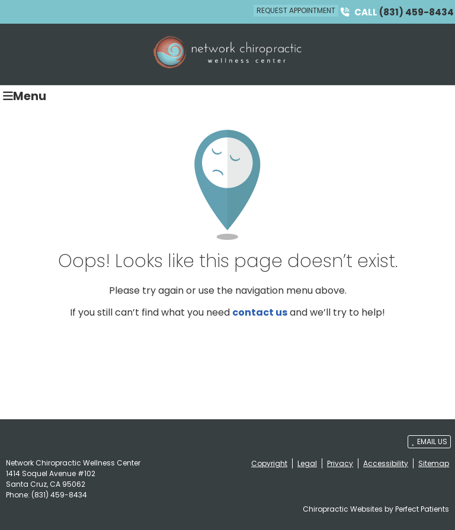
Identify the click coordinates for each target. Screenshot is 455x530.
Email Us (429, 441)
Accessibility (385, 463)
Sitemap (433, 463)
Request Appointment (296, 10)
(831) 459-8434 (416, 12)
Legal (307, 463)
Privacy (340, 463)
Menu (24, 95)
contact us (259, 312)
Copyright (269, 463)
